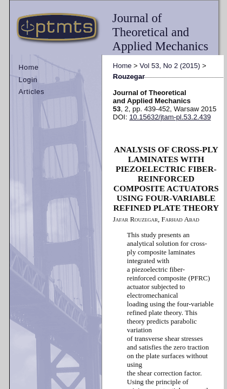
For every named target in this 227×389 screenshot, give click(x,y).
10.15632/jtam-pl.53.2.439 (170, 117)
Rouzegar (129, 76)
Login (27, 80)
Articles (31, 92)
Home (28, 67)
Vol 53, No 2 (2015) (169, 66)
